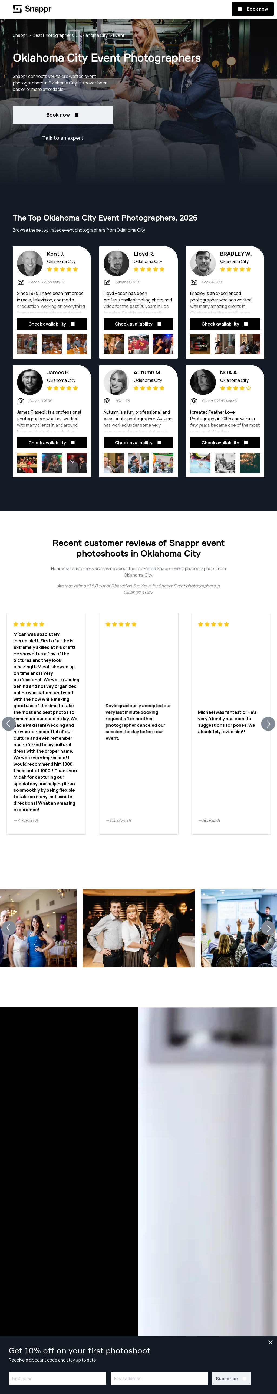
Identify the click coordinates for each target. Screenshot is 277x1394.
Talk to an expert (62, 137)
